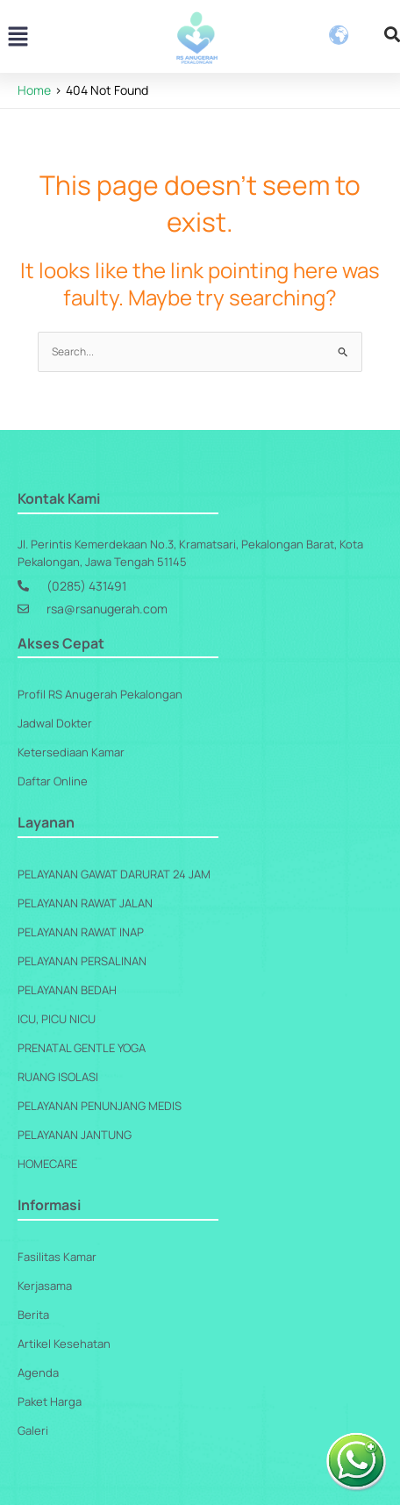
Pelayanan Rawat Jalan (85, 903)
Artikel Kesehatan (64, 1343)
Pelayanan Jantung (75, 1135)
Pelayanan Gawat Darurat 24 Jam (114, 874)
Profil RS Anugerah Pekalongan (100, 694)
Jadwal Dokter (55, 723)
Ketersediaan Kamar (71, 752)
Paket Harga (50, 1401)
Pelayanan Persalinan (82, 961)
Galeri (33, 1430)
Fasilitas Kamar (57, 1257)
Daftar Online (53, 781)
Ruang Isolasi (58, 1077)
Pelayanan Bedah (67, 990)
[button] (17, 38)
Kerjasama (45, 1286)
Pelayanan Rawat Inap (81, 932)
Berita (33, 1314)
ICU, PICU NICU (57, 1019)
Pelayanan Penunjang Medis (100, 1106)
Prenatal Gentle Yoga (82, 1048)
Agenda (38, 1372)
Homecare (47, 1164)
